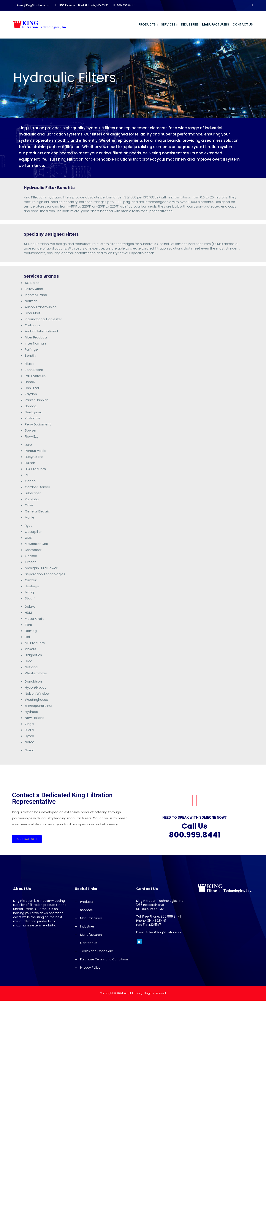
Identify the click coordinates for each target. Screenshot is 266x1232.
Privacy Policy (90, 967)
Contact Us (243, 24)
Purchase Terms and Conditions (104, 959)
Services (168, 24)
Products (147, 24)
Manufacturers (215, 24)
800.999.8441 (124, 5)
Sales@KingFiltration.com (31, 5)
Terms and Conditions (97, 951)
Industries (190, 24)
